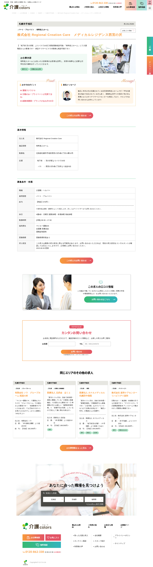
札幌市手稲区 (49, 13)
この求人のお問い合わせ (76, 115)
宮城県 (76, 499)
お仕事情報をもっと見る (76, 447)
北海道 (32, 13)
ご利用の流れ (89, 7)
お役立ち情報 (103, 7)
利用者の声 (117, 7)
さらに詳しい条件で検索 (99, 503)
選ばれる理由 (74, 7)
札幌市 (40, 13)
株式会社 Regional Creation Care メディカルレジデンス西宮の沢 (79, 13)
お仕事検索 (130, 7)
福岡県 (97, 499)
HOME (14, 13)
